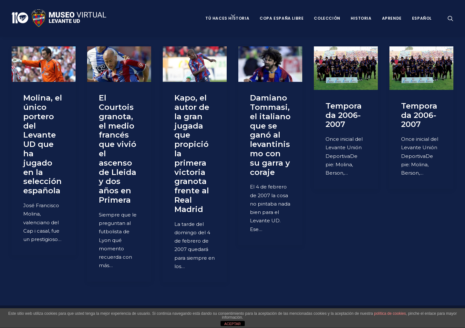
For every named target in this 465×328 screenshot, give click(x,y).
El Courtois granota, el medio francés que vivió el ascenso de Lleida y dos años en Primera (117, 149)
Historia (361, 18)
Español (422, 18)
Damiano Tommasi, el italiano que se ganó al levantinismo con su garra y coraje (270, 135)
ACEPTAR (232, 324)
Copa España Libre (282, 18)
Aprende (392, 18)
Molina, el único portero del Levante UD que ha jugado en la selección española (42, 144)
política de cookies (390, 313)
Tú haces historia (227, 18)
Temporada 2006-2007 (344, 115)
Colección (327, 18)
